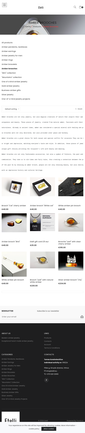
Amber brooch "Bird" (11, 241)
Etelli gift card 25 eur (39, 241)
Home (28, 26)
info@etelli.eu (50, 371)
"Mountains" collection (11, 382)
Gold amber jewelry (10, 389)
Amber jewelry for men (11, 366)
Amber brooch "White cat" (41, 205)
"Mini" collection (8, 379)
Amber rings (7, 369)
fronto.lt (80, 421)
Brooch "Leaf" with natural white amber (41, 281)
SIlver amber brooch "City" (70, 280)
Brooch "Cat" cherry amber (14, 205)
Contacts (48, 341)
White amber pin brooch (69, 205)
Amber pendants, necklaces (13, 359)
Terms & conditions (52, 348)
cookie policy (34, 429)
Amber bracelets (8, 372)
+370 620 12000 (51, 374)
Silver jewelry (7, 396)
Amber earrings (8, 362)
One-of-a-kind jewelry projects (14, 399)
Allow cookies (49, 429)
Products (37, 26)
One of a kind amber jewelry (13, 386)
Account (47, 344)
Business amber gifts (10, 392)
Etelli (46, 421)
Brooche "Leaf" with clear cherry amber (69, 242)
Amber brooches (8, 376)
